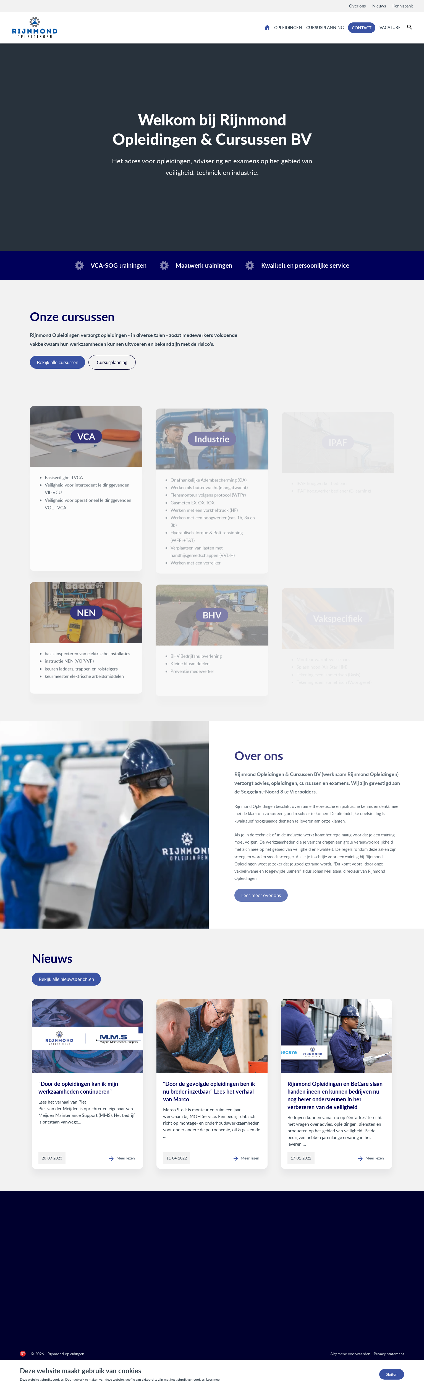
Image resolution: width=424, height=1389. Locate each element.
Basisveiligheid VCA (64, 483)
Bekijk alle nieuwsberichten (66, 979)
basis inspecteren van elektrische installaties (87, 659)
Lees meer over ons (296, 895)
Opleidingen (288, 27)
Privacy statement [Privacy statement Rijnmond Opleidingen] (389, 1353)
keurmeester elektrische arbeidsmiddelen (84, 681)
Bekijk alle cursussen (57, 362)
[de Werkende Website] (23, 1354)
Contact (361, 27)
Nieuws (379, 6)
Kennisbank (402, 6)
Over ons (357, 6)
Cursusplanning (325, 27)
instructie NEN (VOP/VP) (69, 666)
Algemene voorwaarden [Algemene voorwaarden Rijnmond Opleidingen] (350, 1353)
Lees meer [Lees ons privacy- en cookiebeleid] (213, 1379)
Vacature (390, 27)
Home (267, 27)
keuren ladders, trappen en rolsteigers (81, 674)
